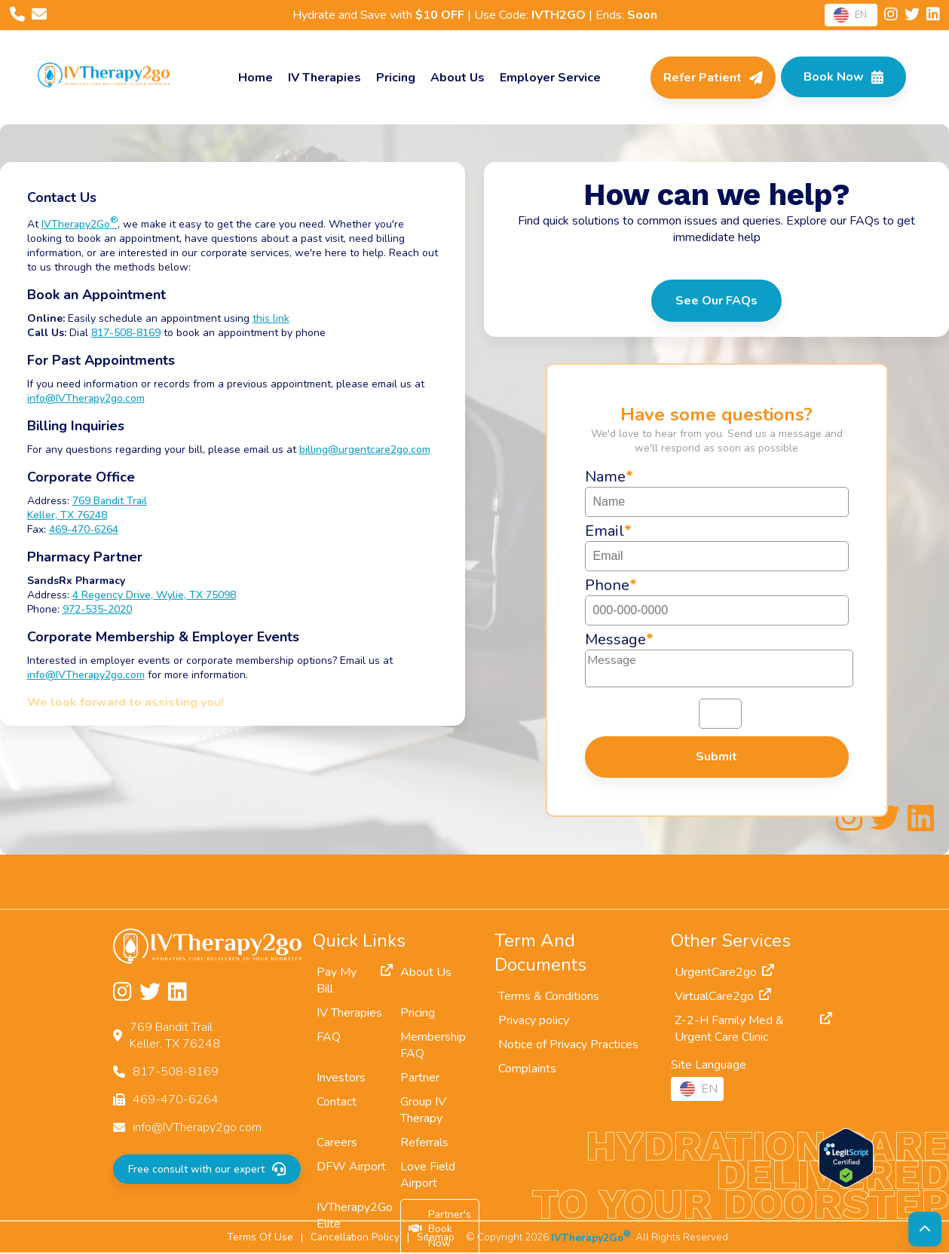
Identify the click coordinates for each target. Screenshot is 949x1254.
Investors (341, 1078)
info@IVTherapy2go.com (89, 398)
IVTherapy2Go (82, 224)
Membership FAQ (433, 1046)
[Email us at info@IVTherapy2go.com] (38, 16)
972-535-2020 (100, 609)
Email (608, 531)
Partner (419, 1078)
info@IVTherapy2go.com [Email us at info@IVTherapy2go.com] (197, 1128)
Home (254, 77)
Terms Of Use (260, 1238)
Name (609, 476)
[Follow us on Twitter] (913, 16)
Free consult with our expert (205, 1170)
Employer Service (548, 77)
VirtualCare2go (723, 997)
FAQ (329, 1037)
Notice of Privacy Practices (568, 1045)
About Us (426, 973)
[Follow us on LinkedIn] (932, 16)
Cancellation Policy (355, 1238)
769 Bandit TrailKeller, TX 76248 (90, 508)
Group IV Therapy (423, 1110)
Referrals (424, 1143)
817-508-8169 (129, 333)
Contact (337, 1102)
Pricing (394, 77)
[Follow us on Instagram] (892, 16)
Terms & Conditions (548, 997)
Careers (337, 1143)
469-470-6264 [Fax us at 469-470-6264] (176, 1100)
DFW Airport (351, 1167)
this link (274, 318)
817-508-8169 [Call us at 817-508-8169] (176, 1072)
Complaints (527, 1069)
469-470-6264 (86, 529)
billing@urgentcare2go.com (367, 449)
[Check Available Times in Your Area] (842, 78)
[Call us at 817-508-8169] (18, 16)
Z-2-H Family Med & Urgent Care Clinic (753, 1029)
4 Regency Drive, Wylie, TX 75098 (157, 595)
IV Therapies (323, 77)
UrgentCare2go (725, 973)
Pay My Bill (355, 981)
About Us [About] (456, 77)
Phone (611, 585)
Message (619, 639)
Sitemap (436, 1238)
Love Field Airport (427, 1175)
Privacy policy (533, 1021)
